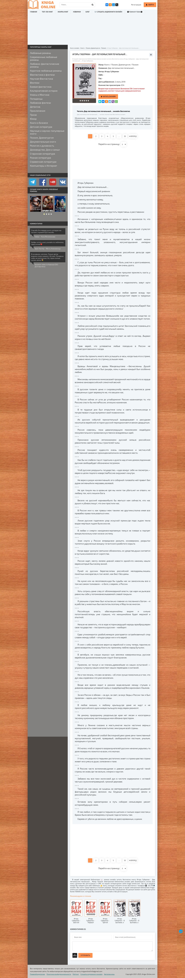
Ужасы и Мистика (39, 94)
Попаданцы (36, 98)
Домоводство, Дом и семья (45, 149)
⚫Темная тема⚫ (135, 12)
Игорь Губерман (112, 71)
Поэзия (135, 64)
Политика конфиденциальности (59, 974)
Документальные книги (43, 141)
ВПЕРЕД (133, 136)
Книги (107, 64)
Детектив (35, 106)
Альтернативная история (43, 90)
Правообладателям (37, 974)
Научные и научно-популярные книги (47, 132)
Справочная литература (43, 161)
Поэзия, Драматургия (120, 64)
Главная (33, 12)
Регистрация (136, 5)
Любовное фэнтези (40, 102)
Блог (88, 12)
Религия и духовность (42, 145)
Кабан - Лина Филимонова (45, 237)
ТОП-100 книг (47, 12)
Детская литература (41, 126)
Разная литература (40, 157)
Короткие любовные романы (46, 70)
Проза (33, 114)
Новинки (77, 12)
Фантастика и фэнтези (42, 74)
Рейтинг (76, 974)
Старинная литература (42, 153)
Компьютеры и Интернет (43, 165)
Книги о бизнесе (39, 122)
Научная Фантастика (41, 78)
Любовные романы (40, 53)
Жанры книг (63, 12)
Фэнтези (34, 82)
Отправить (85, 955)
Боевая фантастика (40, 86)
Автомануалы (109, 974)
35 (125, 136)
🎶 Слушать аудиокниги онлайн (108, 12)
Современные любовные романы (43, 58)
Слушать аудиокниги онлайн (91, 974)
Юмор (33, 118)
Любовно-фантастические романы (44, 65)
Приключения (37, 110)
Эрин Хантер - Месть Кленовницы (48, 249)
